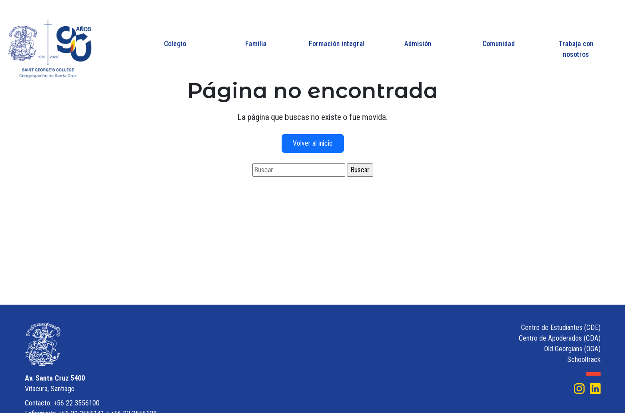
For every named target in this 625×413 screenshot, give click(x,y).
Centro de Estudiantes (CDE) (561, 327)
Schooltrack (584, 359)
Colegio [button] (175, 44)
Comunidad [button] (498, 44)
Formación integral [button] (337, 44)
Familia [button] (256, 44)
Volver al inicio (313, 143)
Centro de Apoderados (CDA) (560, 338)
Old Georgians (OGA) (572, 349)
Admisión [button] (417, 44)
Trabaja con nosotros (575, 49)
